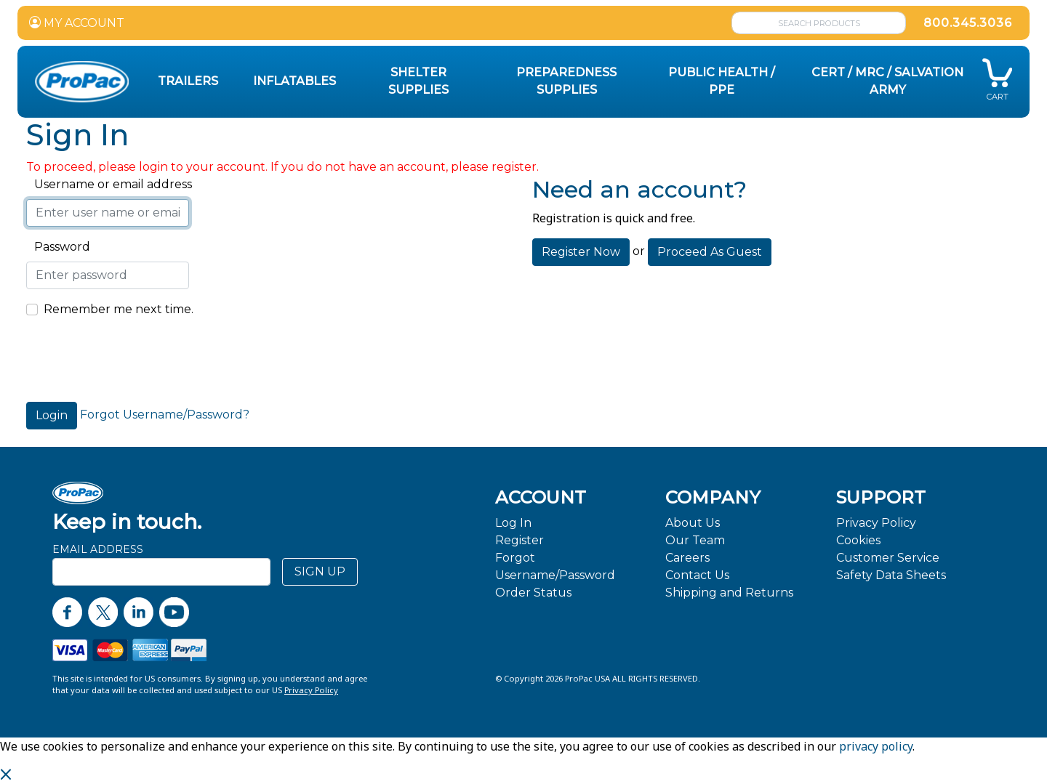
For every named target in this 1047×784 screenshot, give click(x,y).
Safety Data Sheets (891, 575)
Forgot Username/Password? (164, 414)
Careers (687, 558)
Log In (513, 523)
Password (58, 247)
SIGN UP (319, 571)
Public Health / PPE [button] (721, 81)
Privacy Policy (876, 523)
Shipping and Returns (729, 592)
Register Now (581, 252)
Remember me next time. (118, 309)
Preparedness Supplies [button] (566, 81)
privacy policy (875, 746)
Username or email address (109, 184)
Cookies (858, 540)
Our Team (695, 540)
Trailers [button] (188, 81)
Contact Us (697, 575)
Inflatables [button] (294, 81)
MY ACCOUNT (76, 23)
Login (52, 415)
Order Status (533, 592)
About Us (692, 523)
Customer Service (887, 558)
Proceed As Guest (709, 252)
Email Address (97, 549)
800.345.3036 (967, 23)
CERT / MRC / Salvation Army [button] (887, 81)
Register (519, 540)
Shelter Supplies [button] (418, 81)
